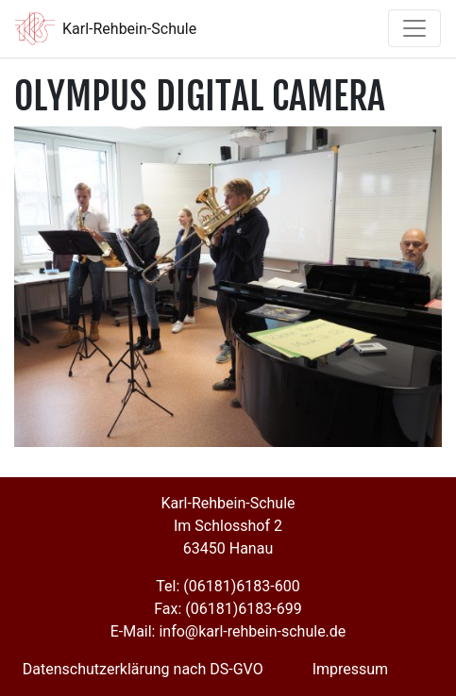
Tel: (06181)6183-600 (227, 586)
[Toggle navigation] (414, 28)
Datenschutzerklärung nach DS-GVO (143, 669)
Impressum (350, 669)
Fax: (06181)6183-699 (227, 609)
